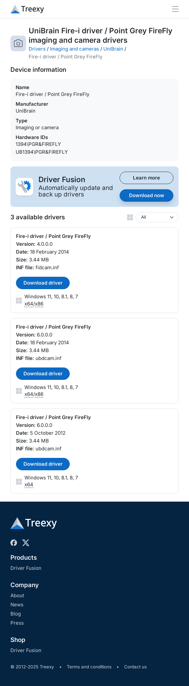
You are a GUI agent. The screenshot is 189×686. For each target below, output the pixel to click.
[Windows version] (157, 217)
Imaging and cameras (74, 49)
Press (17, 623)
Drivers (37, 49)
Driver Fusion (25, 568)
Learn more (146, 178)
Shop (17, 640)
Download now (146, 195)
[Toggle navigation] (175, 9)
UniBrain (113, 49)
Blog (15, 614)
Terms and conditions (89, 666)
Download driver (43, 283)
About (17, 595)
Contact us (135, 666)
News (16, 604)
